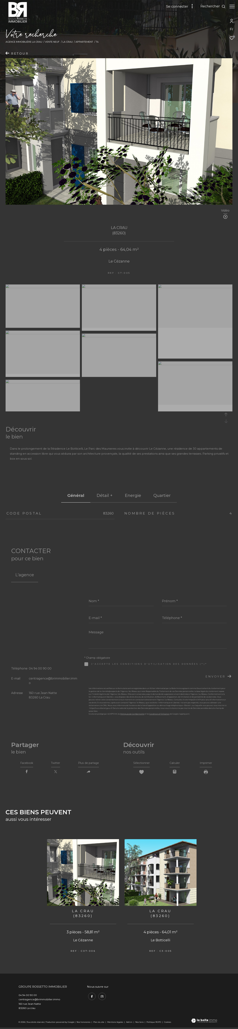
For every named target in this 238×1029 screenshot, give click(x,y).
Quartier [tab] (162, 495)
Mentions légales (115, 1023)
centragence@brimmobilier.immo (39, 1001)
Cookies (167, 1024)
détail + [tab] (104, 495)
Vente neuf (52, 41)
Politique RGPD (154, 1023)
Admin (129, 1023)
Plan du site (99, 1023)
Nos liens (139, 1023)
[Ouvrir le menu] (232, 6)
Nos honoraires (83, 1023)
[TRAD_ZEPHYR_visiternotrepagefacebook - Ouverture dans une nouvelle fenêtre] (90, 997)
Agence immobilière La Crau (24, 41)
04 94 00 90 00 (40, 668)
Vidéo (225, 210)
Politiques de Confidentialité (132, 714)
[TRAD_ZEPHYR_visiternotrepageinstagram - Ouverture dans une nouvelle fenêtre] (101, 997)
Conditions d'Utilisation (159, 714)
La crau (67, 41)
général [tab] (75, 495)
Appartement (84, 41)
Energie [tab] (133, 495)
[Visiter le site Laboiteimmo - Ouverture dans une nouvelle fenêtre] (204, 1022)
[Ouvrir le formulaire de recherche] (211, 6)
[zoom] (43, 287)
